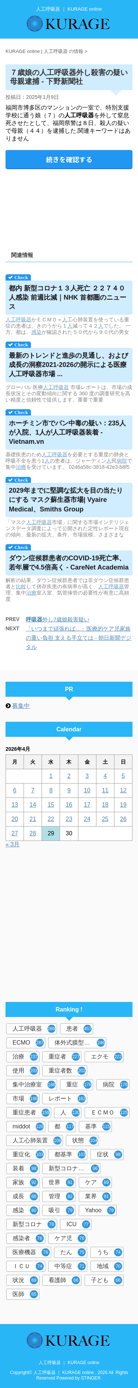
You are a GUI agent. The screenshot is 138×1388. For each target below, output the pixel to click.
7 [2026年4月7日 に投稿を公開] (33, 790)
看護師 (64, 1280)
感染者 (28, 1238)
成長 (25, 1196)
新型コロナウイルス (74, 1168)
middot (28, 1127)
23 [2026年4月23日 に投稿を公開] (69, 819)
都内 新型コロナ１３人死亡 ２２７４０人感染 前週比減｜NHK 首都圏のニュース (67, 297)
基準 (97, 1127)
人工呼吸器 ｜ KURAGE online (69, 1362)
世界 (61, 1182)
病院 (122, 461)
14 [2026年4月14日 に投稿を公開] (32, 805)
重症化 (28, 1154)
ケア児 (70, 1238)
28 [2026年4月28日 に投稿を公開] (32, 833)
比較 (21, 586)
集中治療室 (34, 1085)
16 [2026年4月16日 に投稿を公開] (69, 805)
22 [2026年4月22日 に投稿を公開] (50, 819)
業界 (97, 1196)
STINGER (90, 1378)
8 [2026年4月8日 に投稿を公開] (51, 790)
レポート (67, 1099)
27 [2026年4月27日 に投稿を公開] (14, 833)
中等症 (70, 1266)
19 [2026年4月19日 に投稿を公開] (123, 805)
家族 (25, 1182)
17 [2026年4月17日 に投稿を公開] (87, 805)
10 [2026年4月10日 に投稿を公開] (87, 790)
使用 (25, 1071)
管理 (61, 1196)
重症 (79, 1085)
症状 (109, 1154)
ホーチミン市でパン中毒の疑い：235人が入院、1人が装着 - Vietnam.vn (67, 432)
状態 (85, 1141)
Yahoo (100, 1210)
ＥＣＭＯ (109, 1113)
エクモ (106, 1057)
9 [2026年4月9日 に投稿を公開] (69, 790)
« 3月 (13, 844)
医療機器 (31, 1252)
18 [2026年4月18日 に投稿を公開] (105, 805)
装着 (25, 1168)
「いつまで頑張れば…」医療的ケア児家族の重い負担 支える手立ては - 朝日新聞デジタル (79, 637)
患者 (79, 1029)
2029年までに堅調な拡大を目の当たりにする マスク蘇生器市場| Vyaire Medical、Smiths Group (66, 500)
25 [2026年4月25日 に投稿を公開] (105, 819)
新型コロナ (34, 1224)
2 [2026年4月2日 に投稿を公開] (69, 776)
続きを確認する (69, 159)
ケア (97, 1182)
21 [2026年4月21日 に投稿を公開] (32, 819)
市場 (25, 1099)
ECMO (28, 1043)
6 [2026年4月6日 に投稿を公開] (15, 790)
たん (73, 1252)
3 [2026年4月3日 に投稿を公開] (87, 776)
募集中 (21, 706)
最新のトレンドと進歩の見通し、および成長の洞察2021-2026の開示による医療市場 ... (68, 365)
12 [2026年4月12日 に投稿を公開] (123, 790)
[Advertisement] (69, 207)
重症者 (64, 1057)
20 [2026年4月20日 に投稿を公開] (14, 819)
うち (109, 1252)
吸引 (61, 1210)
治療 (21, 467)
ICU (78, 1224)
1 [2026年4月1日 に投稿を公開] (51, 776)
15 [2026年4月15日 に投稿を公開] (50, 805)
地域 (109, 1266)
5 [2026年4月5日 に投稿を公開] (123, 776)
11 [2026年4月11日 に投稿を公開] (105, 790)
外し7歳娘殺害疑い (57, 619)
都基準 (70, 1154)
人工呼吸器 (18, 319)
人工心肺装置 (37, 1141)
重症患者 (31, 1113)
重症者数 (67, 1071)
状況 (25, 1280)
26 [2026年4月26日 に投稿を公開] (123, 819)
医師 (25, 1294)
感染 (36, 332)
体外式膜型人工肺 (79, 1043)
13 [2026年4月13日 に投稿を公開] (14, 805)
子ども (106, 1280)
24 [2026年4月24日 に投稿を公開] (87, 819)
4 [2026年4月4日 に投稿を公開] (105, 776)
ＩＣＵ (28, 1266)
